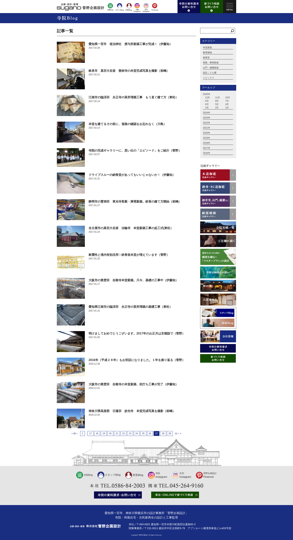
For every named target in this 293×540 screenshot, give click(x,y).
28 (163, 433)
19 (103, 433)
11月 (217, 97)
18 (97, 433)
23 (130, 433)
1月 (227, 107)
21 (117, 433)
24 (136, 433)
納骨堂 (206, 57)
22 (123, 433)
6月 (207, 104)
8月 (217, 101)
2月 (217, 107)
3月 (207, 107)
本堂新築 (207, 47)
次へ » (178, 433)
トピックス (208, 77)
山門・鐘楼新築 (211, 67)
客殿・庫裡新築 (211, 62)
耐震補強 (207, 52)
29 (170, 433)
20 (110, 433)
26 (150, 433)
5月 (217, 104)
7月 (227, 101)
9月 (207, 101)
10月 (227, 97)
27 (156, 433)
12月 (207, 97)
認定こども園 (209, 72)
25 (143, 433)
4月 (227, 104)
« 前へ (75, 433)
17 (90, 433)
